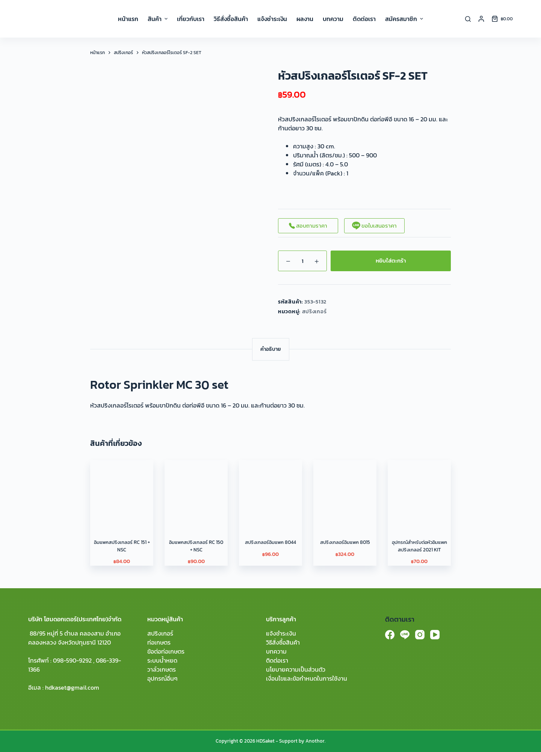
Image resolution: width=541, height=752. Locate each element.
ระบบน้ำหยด (162, 660)
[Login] (481, 19)
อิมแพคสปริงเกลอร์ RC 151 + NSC (122, 546)
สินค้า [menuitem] (158, 18)
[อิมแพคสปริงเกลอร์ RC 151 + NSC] (121, 491)
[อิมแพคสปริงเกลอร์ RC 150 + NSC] (196, 491)
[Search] (468, 19)
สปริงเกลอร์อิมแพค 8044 (270, 542)
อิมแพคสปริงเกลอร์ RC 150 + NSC (196, 546)
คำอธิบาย (270, 349)
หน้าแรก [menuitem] (128, 18)
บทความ (276, 651)
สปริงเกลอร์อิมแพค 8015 (345, 542)
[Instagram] (420, 634)
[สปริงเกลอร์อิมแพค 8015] (344, 491)
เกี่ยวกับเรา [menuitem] (190, 18)
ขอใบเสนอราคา (374, 225)
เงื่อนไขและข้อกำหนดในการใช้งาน (306, 678)
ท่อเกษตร (159, 642)
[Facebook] (389, 634)
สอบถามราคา (308, 225)
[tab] (270, 349)
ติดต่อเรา (277, 660)
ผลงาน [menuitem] (304, 18)
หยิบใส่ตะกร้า (391, 260)
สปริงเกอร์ (314, 312)
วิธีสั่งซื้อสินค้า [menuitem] (231, 18)
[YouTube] (435, 634)
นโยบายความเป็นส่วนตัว (295, 669)
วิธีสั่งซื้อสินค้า (283, 642)
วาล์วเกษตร (161, 669)
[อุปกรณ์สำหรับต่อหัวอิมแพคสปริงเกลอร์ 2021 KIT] (419, 491)
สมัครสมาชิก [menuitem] (404, 18)
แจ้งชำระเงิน (281, 633)
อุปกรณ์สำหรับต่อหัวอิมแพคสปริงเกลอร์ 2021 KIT (419, 546)
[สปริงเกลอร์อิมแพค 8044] (270, 491)
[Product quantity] (302, 261)
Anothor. (315, 740)
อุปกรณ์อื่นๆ (162, 678)
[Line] (405, 634)
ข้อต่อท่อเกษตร (165, 651)
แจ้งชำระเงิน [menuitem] (272, 18)
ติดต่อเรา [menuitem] (364, 18)
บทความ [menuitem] (333, 18)
